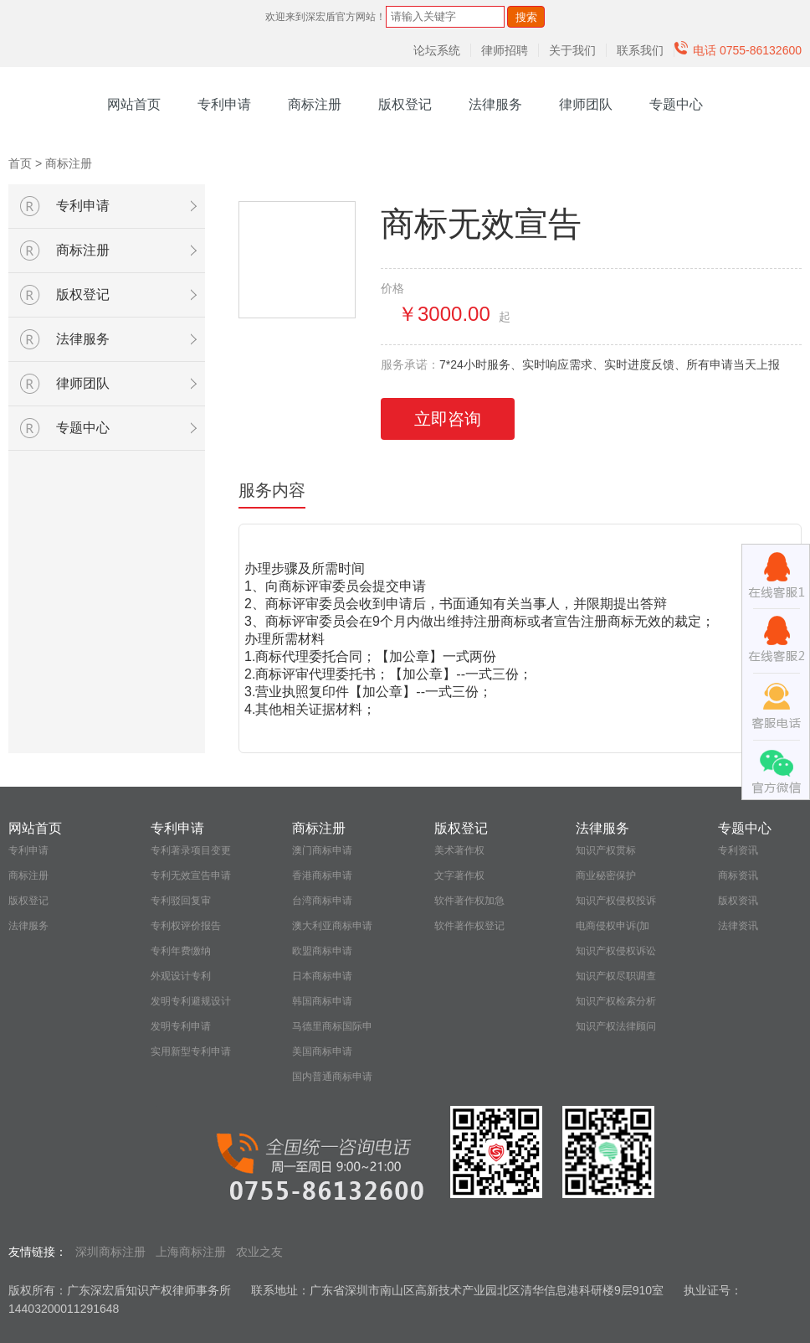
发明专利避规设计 (191, 1001)
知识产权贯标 (606, 850)
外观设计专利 (181, 976)
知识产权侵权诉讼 (616, 951)
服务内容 (271, 490)
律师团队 (586, 104)
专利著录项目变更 (191, 850)
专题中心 (676, 104)
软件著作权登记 (469, 926)
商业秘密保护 (606, 875)
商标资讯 (738, 875)
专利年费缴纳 (181, 951)
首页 (20, 163)
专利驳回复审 (181, 901)
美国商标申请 (322, 1051)
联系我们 (640, 50)
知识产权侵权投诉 (616, 901)
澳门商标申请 (322, 850)
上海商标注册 (191, 1251)
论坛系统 (436, 50)
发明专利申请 (181, 1026)
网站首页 (134, 104)
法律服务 (495, 104)
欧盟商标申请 (322, 951)
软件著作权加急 (469, 901)
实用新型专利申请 (191, 1051)
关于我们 (572, 50)
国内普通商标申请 (332, 1076)
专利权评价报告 (186, 926)
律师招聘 (504, 50)
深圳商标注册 (110, 1251)
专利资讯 (738, 850)
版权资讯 (738, 901)
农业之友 (259, 1251)
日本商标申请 (322, 976)
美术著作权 (459, 850)
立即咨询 (447, 419)
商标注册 (314, 104)
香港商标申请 (322, 875)
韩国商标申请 (322, 1001)
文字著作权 (459, 875)
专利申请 (224, 104)
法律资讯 (738, 926)
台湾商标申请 (322, 901)
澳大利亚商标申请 (332, 926)
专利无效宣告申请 (191, 875)
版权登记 (405, 104)
